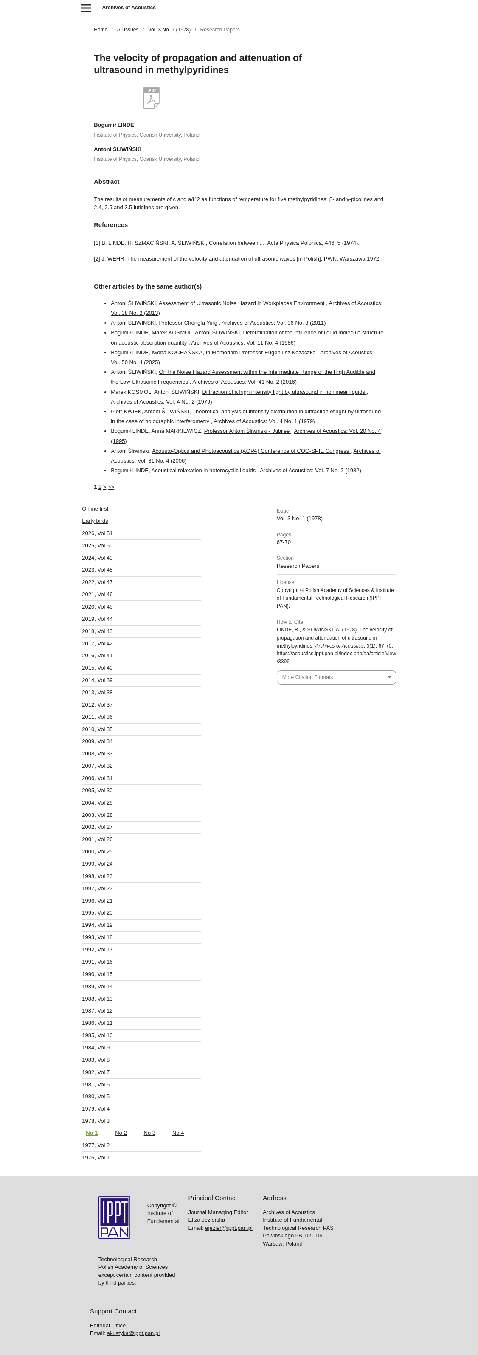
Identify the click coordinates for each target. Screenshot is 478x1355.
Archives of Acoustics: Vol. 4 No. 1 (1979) (264, 421)
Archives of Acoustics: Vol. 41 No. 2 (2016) (244, 382)
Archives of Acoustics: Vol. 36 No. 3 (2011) (274, 323)
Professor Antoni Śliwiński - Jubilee (247, 431)
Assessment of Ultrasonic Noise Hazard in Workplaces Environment (242, 303)
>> (111, 487)
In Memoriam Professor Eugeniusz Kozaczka (261, 352)
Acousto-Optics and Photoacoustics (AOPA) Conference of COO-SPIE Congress (251, 451)
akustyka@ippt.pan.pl (133, 865)
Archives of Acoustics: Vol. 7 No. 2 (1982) (310, 470)
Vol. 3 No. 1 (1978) (169, 30)
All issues (127, 30)
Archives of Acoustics (129, 8)
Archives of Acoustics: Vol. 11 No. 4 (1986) (243, 342)
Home (100, 30)
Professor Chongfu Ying (189, 323)
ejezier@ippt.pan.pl (228, 760)
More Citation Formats (307, 677)
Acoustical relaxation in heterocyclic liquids (204, 470)
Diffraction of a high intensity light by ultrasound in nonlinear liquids (284, 392)
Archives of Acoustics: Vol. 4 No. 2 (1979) (161, 401)
